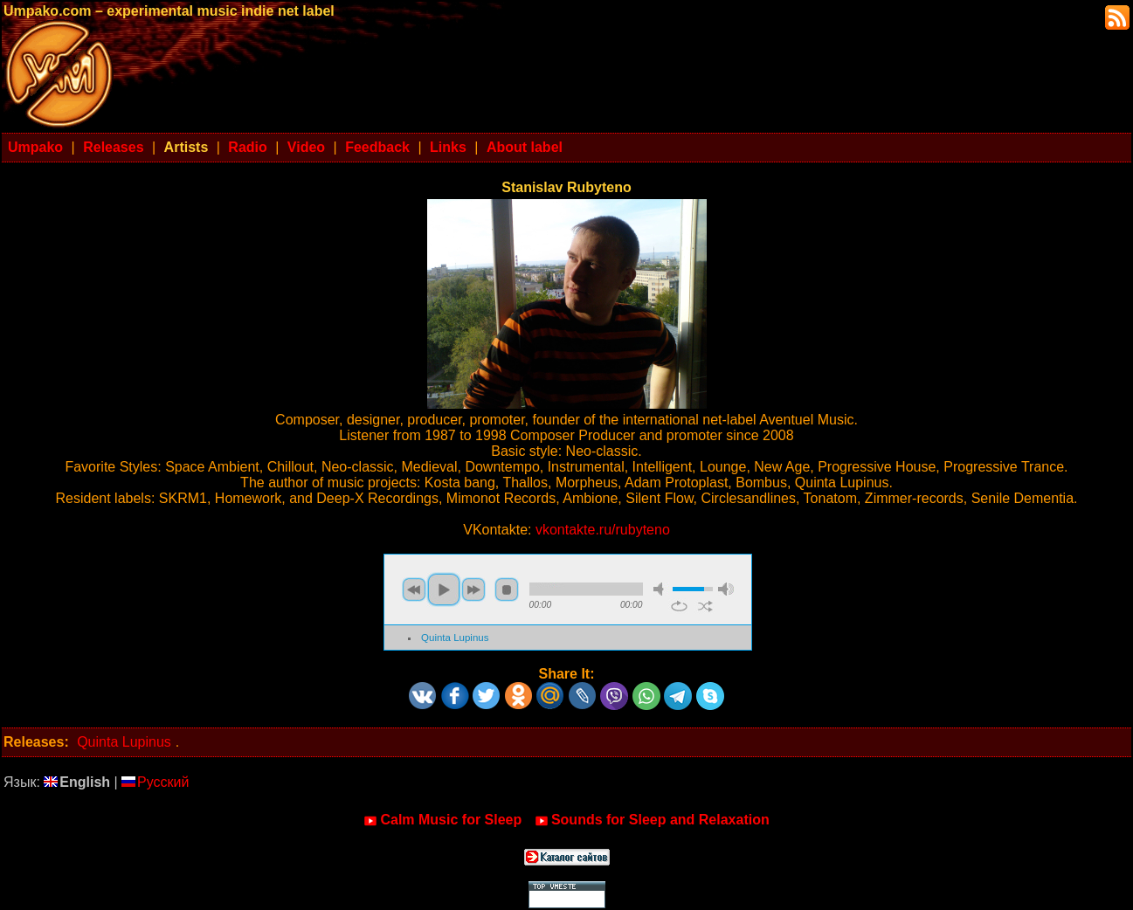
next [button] (473, 589)
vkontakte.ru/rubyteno (602, 529)
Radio (247, 147)
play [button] (443, 589)
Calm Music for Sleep (442, 820)
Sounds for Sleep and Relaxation (652, 820)
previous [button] (414, 589)
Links (448, 147)
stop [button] (506, 589)
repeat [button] (679, 606)
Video (306, 147)
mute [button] (661, 589)
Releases (113, 147)
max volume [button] (726, 589)
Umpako (35, 147)
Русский (155, 782)
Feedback (377, 147)
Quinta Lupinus (454, 637)
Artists (186, 147)
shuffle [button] (705, 606)
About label (525, 147)
